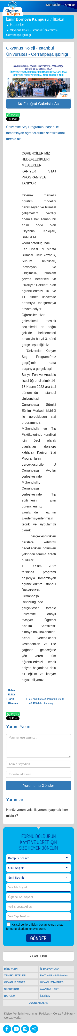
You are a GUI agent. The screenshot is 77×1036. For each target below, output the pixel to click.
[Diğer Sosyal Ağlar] (34, 1029)
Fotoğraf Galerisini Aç (38, 104)
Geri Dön (38, 956)
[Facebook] (7, 1029)
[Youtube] (16, 1029)
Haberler (17, 25)
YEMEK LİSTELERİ (15, 975)
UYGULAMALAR (38, 1003)
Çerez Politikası (63, 1013)
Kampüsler (53, 4)
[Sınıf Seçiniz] (38, 877)
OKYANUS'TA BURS (51, 982)
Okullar (70, 4)
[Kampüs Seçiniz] (38, 858)
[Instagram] (25, 1029)
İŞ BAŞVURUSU (49, 968)
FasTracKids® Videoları (54, 975)
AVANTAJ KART (49, 989)
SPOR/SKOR (11, 989)
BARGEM (9, 996)
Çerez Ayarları (13, 1017)
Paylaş (13, 115)
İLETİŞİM (45, 996)
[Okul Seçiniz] (38, 868)
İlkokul (58, 19)
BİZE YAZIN (10, 968)
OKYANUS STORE (14, 982)
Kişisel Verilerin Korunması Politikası (27, 1013)
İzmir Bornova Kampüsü (27, 19)
